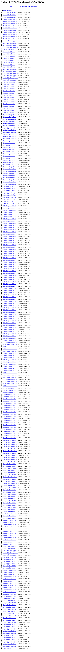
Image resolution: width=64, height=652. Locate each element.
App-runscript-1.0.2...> (9, 147)
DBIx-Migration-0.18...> (9, 271)
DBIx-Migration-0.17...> (9, 264)
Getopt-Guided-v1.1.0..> (9, 466)
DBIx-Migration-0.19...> (9, 277)
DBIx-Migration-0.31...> (9, 366)
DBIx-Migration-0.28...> (9, 336)
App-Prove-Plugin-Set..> (9, 388)
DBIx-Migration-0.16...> (9, 258)
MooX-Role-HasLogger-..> (10, 41)
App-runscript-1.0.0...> (9, 143)
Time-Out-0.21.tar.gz (8, 95)
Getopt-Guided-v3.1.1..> (9, 498)
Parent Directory (7, 10)
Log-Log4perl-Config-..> (9, 127)
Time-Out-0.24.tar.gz (8, 112)
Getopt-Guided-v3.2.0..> (9, 503)
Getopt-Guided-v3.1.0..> (9, 474)
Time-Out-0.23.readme (9, 101)
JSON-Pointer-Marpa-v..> (10, 381)
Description (34, 6)
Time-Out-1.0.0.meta (8, 201)
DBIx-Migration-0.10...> (9, 219)
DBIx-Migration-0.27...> (9, 329)
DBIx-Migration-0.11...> (9, 225)
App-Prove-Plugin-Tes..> (9, 114)
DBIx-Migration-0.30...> (9, 360)
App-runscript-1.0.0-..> (9, 140)
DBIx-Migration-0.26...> (9, 323)
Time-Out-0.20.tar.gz (8, 86)
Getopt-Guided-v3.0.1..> (9, 470)
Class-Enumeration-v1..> (9, 394)
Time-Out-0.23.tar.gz (8, 108)
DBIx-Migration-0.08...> (9, 206)
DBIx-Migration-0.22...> (9, 297)
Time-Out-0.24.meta (8, 110)
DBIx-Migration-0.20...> (9, 284)
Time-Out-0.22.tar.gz (8, 99)
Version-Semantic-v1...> (9, 514)
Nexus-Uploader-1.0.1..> (9, 13)
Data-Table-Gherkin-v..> (9, 613)
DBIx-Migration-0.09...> (9, 212)
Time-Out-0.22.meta (8, 97)
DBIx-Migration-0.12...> (9, 232)
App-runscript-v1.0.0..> (9, 134)
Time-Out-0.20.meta (8, 84)
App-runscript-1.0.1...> (9, 145)
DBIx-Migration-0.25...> (9, 316)
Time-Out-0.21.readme (9, 88)
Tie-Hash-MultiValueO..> (10, 440)
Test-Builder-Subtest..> (9, 49)
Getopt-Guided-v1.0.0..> (9, 464)
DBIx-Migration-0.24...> (9, 310)
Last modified (23, 6)
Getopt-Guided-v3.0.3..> (9, 472)
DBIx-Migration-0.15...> (9, 251)
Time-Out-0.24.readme (9, 104)
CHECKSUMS (7, 648)
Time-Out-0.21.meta (8, 93)
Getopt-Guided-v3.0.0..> (9, 494)
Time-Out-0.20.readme (9, 82)
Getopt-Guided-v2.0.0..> (9, 468)
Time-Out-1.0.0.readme (9, 199)
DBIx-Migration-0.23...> (9, 303)
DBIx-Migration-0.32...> (9, 570)
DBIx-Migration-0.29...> (9, 353)
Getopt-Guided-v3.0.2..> (9, 496)
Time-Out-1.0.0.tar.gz (8, 203)
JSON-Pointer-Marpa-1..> (10, 342)
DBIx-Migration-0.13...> (9, 238)
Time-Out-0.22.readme (9, 91)
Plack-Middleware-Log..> (10, 19)
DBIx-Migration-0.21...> (9, 290)
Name (10, 6)
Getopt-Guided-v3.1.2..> (9, 501)
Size (29, 6)
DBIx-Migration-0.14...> (9, 245)
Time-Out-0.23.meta (8, 106)
